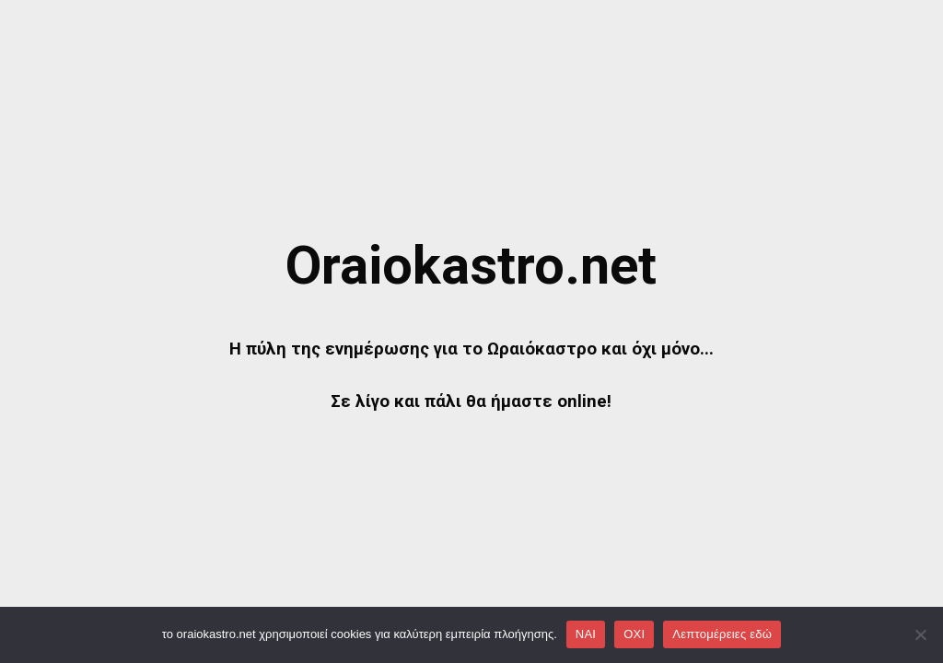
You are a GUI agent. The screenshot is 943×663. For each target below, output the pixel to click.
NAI (586, 634)
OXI (634, 634)
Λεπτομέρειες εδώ (722, 634)
